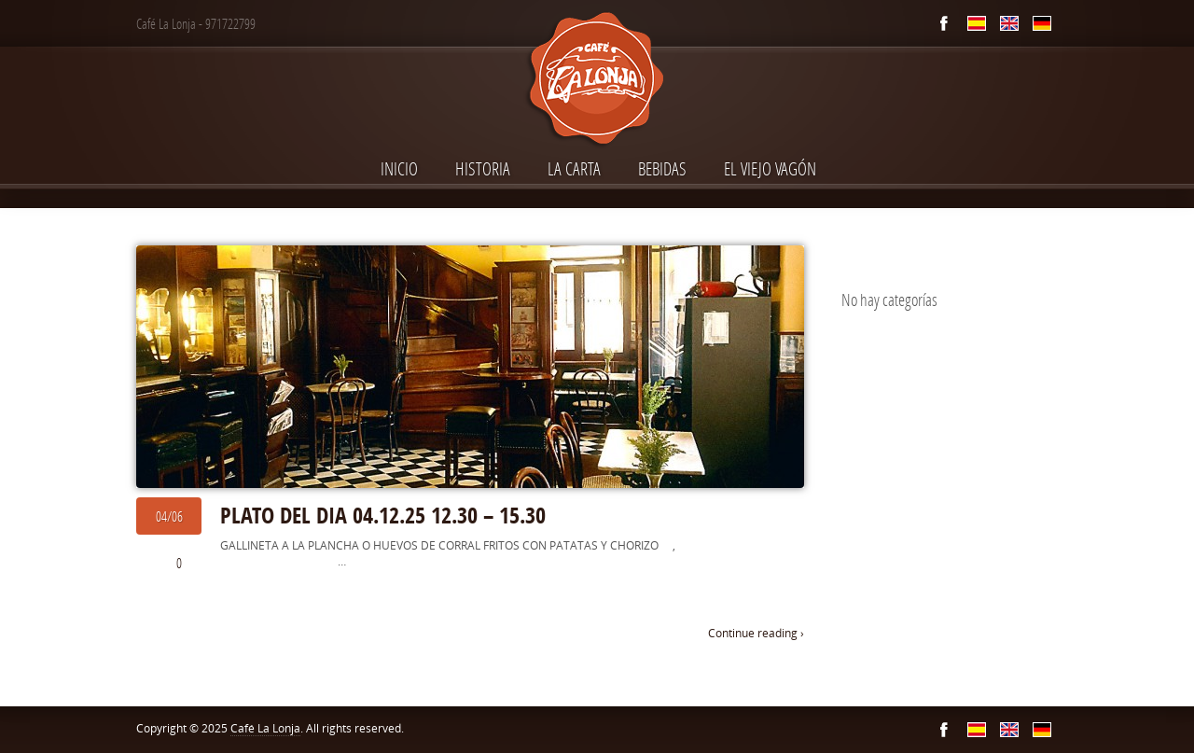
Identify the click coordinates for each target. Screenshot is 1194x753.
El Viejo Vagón (770, 168)
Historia (482, 168)
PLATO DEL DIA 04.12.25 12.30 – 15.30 (383, 515)
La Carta (574, 168)
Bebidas (662, 168)
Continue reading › (756, 633)
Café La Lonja (265, 728)
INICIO (399, 168)
